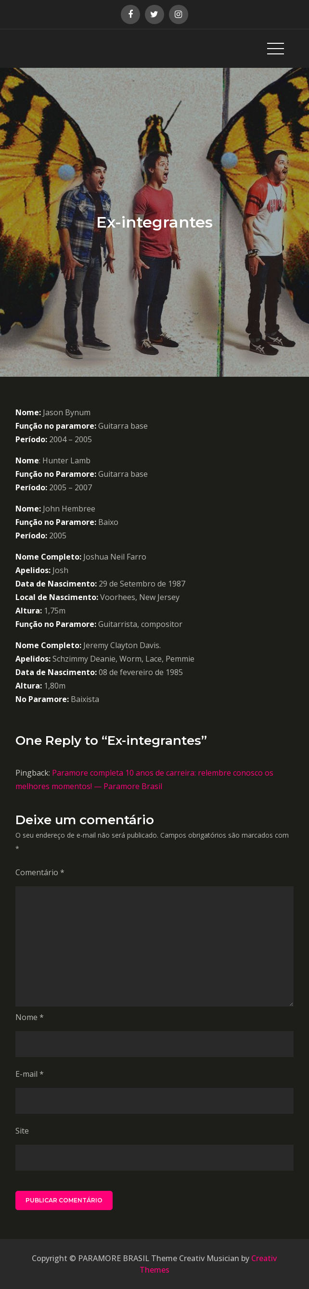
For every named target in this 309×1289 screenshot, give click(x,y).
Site (22, 1130)
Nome (29, 1017)
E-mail (29, 1074)
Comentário (39, 872)
